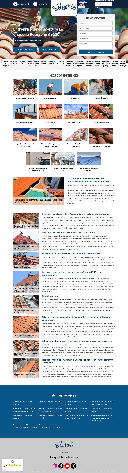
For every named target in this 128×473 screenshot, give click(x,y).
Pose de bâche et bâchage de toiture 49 (123, 64)
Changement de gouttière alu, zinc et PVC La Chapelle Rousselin (102, 403)
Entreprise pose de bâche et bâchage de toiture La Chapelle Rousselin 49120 (25, 426)
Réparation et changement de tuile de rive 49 (70, 63)
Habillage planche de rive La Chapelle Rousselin (50, 416)
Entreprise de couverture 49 (6, 64)
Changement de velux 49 (13, 62)
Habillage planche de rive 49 (36, 63)
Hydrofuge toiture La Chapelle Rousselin (22, 416)
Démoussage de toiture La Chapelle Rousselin (76, 410)
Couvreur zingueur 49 (29, 63)
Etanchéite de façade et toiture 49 (115, 63)
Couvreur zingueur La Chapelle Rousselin (22, 403)
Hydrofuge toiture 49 (44, 62)
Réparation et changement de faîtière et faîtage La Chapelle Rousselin (24, 410)
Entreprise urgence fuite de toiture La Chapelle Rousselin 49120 (76, 416)
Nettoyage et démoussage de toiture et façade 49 (106, 64)
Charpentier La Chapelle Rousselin (49, 402)
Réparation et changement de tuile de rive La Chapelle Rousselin (50, 410)
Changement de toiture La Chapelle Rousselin (101, 410)
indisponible (21, 4)
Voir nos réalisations (25, 49)
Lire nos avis (13, 469)
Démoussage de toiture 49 (60, 62)
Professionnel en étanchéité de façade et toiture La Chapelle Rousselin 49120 (51, 426)
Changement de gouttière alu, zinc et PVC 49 (89, 63)
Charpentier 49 (22, 62)
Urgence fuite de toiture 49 (97, 63)
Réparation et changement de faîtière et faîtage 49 (79, 64)
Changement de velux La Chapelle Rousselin (75, 403)
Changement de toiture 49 (51, 62)
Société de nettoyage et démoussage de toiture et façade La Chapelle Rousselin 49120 (102, 418)
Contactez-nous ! (49, 49)
